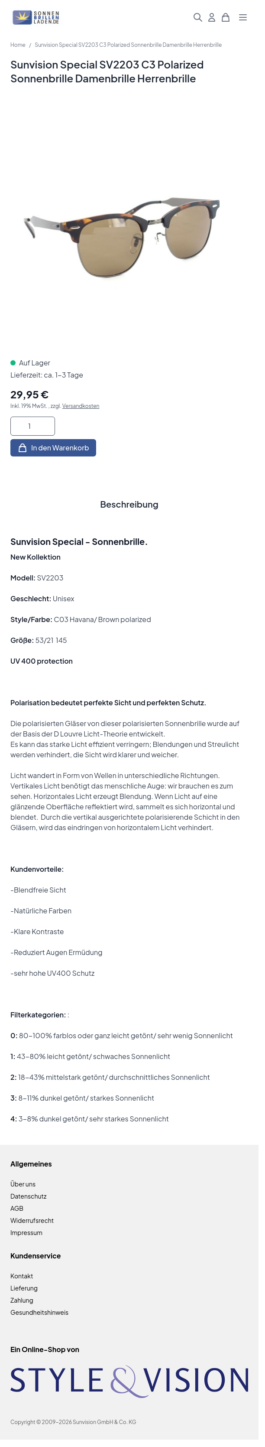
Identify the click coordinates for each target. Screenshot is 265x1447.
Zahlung (21, 1300)
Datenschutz (28, 1196)
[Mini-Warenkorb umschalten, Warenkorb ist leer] (225, 17)
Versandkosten (81, 406)
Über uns (23, 1184)
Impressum (26, 1232)
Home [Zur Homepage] (18, 45)
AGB (16, 1208)
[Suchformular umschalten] (198, 17)
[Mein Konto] (212, 17)
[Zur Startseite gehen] (36, 17)
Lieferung (24, 1288)
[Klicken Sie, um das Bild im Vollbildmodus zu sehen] (129, 228)
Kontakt (21, 1276)
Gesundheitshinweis (39, 1312)
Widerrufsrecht (32, 1220)
